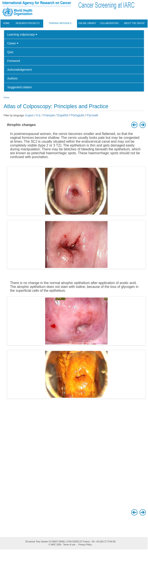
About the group (134, 23)
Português (77, 115)
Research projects (28, 23)
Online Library (87, 23)
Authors (12, 78)
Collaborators (109, 23)
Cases (12, 43)
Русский (92, 115)
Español (62, 115)
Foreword (13, 61)
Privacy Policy (85, 544)
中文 (38, 115)
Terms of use (69, 544)
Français (49, 115)
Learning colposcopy (22, 34)
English (29, 115)
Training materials (60, 23)
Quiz (10, 52)
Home (6, 23)
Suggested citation (19, 87)
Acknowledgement (19, 69)
